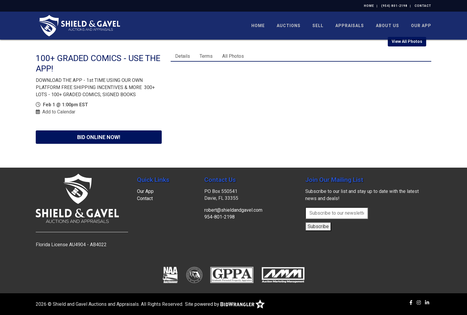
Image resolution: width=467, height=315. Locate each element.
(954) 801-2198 (394, 5)
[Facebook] (411, 302)
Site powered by (225, 304)
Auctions (289, 25)
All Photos (233, 56)
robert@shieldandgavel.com (233, 210)
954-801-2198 (219, 217)
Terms (206, 56)
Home (369, 5)
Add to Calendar (58, 112)
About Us (387, 25)
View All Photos (407, 41)
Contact (423, 5)
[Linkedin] (427, 302)
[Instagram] (419, 302)
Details (182, 56)
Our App (421, 25)
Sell (317, 25)
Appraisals (349, 25)
